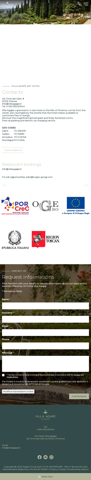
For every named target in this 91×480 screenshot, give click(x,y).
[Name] (45, 305)
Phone (5, 339)
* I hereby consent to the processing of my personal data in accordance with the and (43, 376)
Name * (6, 299)
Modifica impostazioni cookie (18, 391)
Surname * (8, 312)
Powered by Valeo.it (78, 469)
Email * (6, 326)
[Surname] (45, 319)
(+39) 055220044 (15, 106)
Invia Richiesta (79, 396)
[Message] (45, 364)
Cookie (62, 469)
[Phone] (45, 345)
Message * (8, 352)
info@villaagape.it (12, 104)
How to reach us (13, 150)
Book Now (45, 476)
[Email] (45, 332)
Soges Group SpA (32, 466)
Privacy (53, 469)
